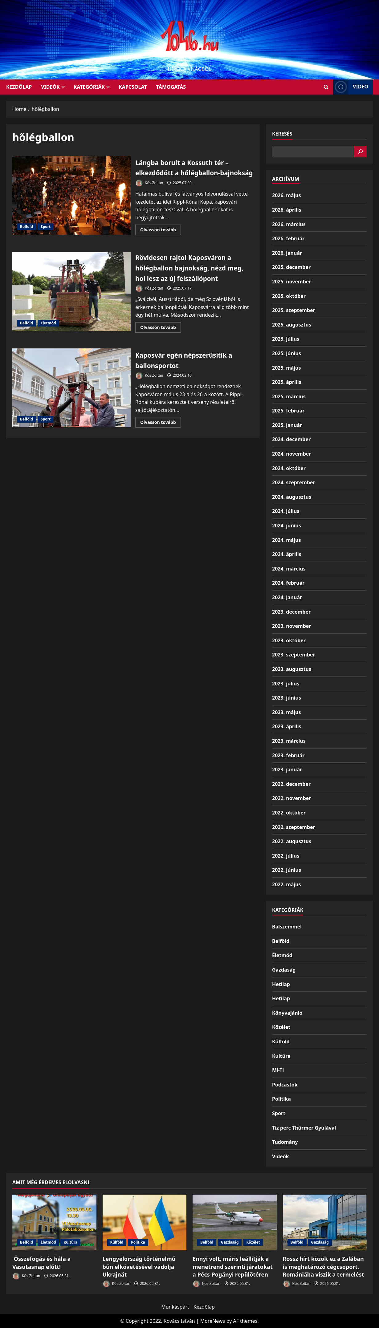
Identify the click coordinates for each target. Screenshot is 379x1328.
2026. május (286, 195)
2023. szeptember (293, 654)
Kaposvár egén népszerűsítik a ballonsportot (71, 398)
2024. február (288, 582)
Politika (281, 1098)
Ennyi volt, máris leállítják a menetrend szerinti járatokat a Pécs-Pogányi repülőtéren (233, 1266)
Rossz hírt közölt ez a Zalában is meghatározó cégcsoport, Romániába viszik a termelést (323, 1266)
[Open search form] (326, 87)
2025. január (287, 425)
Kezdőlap (204, 1306)
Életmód (48, 333)
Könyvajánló (287, 1012)
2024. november (291, 453)
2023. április (286, 726)
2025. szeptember (293, 310)
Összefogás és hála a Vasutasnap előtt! (41, 1262)
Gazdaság (283, 969)
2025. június (286, 353)
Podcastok (285, 1084)
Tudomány (285, 1142)
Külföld (281, 1041)
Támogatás (171, 86)
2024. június (286, 525)
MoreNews (212, 1321)
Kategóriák (89, 86)
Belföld (26, 231)
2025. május (286, 367)
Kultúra (281, 1056)
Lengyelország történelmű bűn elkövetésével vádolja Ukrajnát (139, 1266)
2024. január (287, 597)
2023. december (291, 611)
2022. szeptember (293, 827)
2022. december (291, 784)
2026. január (287, 253)
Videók (50, 86)
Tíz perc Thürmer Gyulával (304, 1127)
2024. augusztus (291, 496)
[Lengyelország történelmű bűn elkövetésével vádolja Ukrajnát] (145, 1223)
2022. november (291, 798)
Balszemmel (287, 926)
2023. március (289, 740)
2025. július (285, 338)
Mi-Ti (278, 1070)
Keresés (282, 133)
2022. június (286, 870)
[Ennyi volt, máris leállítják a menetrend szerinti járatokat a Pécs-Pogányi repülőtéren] (235, 1223)
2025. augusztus (291, 324)
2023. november (291, 626)
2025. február (288, 410)
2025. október (289, 296)
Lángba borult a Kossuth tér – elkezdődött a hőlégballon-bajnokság (71, 200)
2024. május (286, 540)
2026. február (288, 238)
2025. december (291, 267)
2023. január (287, 769)
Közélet (281, 1027)
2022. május (286, 884)
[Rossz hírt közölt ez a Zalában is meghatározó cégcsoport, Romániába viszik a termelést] (325, 1223)
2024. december (291, 439)
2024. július (285, 511)
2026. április (286, 209)
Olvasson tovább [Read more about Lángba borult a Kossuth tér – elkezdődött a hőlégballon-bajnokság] (160, 241)
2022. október (289, 812)
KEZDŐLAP (19, 86)
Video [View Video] (350, 87)
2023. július (285, 683)
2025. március (289, 396)
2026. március (289, 224)
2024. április (286, 554)
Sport (46, 231)
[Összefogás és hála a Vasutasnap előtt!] (54, 1223)
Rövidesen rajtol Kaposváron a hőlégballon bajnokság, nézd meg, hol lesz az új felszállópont (71, 301)
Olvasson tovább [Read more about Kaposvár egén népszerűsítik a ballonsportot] (160, 433)
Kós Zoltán (149, 193)
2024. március (289, 568)
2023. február (288, 755)
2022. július (285, 855)
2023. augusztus (291, 669)
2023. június (286, 697)
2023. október (289, 640)
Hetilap (281, 984)
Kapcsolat (133, 86)
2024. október (289, 468)
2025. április (286, 382)
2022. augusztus (291, 841)
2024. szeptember (293, 482)
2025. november (291, 281)
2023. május (286, 712)
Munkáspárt (175, 1306)
